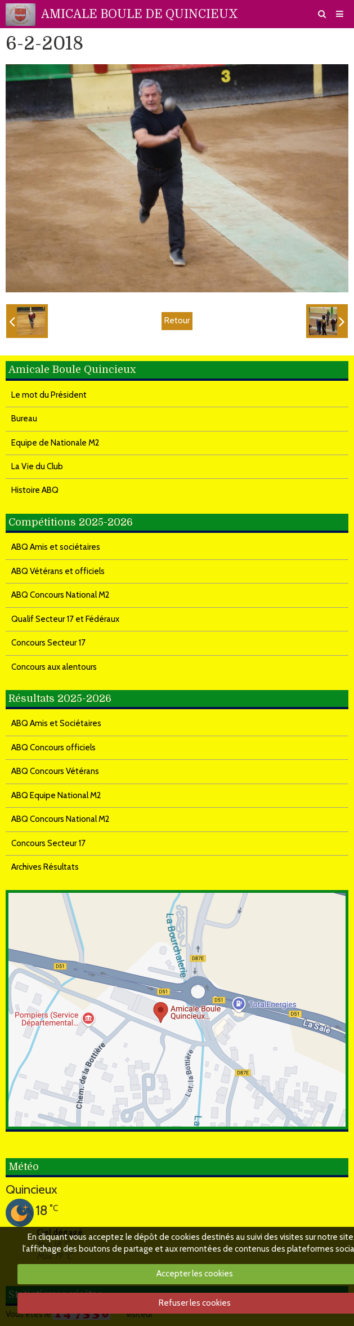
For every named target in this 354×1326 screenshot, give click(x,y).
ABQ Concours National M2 (60, 595)
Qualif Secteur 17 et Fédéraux (65, 619)
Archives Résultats (45, 867)
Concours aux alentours (54, 667)
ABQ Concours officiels (53, 747)
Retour (177, 320)
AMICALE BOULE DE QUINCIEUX (139, 14)
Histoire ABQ (35, 490)
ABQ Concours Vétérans (55, 771)
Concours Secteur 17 (48, 643)
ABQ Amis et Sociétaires (56, 723)
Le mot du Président (49, 395)
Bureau (24, 418)
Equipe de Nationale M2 (55, 443)
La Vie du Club (37, 466)
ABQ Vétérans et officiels (58, 571)
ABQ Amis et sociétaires (55, 547)
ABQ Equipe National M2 (56, 795)
